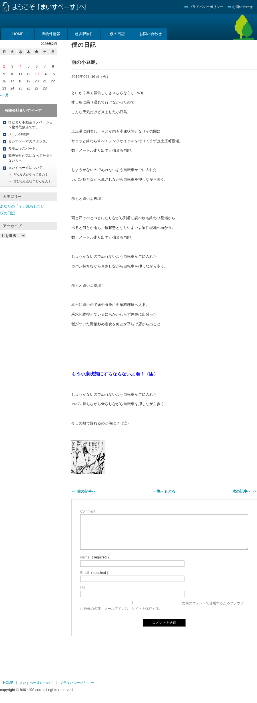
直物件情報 (51, 34)
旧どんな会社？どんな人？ (32, 181)
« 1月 (4, 95)
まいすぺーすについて (25, 168)
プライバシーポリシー (206, 7)
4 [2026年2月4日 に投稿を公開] (20, 66)
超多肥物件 (84, 34)
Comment (87, 511)
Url (82, 588)
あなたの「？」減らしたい (22, 206)
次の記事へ (241, 491)
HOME (17, 34)
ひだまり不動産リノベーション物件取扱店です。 (30, 124)
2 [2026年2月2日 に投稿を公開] (4, 66)
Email (84, 573)
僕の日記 (117, 34)
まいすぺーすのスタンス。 (28, 141)
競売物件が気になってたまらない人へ (30, 158)
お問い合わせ (242, 7)
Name (84, 557)
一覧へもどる (164, 491)
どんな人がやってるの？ (30, 174)
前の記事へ (86, 491)
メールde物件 (18, 134)
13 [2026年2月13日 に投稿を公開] (37, 74)
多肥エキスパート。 (23, 149)
